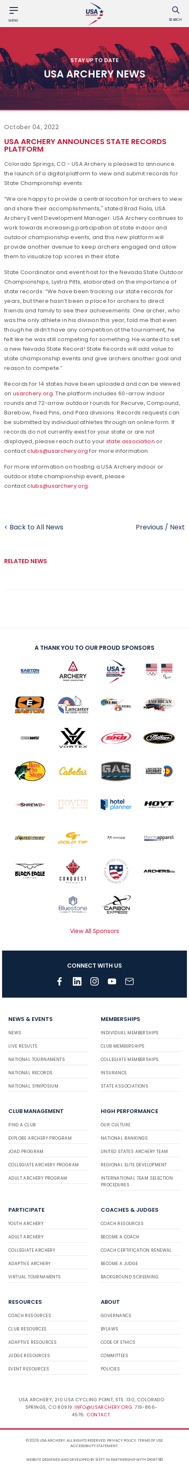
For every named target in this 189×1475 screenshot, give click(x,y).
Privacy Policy (121, 1440)
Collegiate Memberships (130, 1059)
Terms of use (150, 1440)
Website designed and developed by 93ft (65, 1459)
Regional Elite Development (134, 1165)
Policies (110, 1369)
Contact (98, 1414)
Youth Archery (25, 1223)
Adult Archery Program (37, 1178)
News (15, 1033)
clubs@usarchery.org (57, 451)
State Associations (124, 1086)
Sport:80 (155, 1459)
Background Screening (130, 1277)
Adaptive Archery (29, 1263)
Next (177, 527)
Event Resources (28, 1369)
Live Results (23, 1046)
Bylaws (109, 1329)
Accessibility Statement (94, 1445)
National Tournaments (36, 1059)
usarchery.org (33, 393)
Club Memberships (122, 1046)
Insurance (114, 1073)
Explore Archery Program (40, 1138)
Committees (114, 1356)
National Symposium (33, 1086)
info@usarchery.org (103, 1407)
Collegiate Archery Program (43, 1165)
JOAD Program (26, 1151)
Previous (149, 527)
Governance (116, 1316)
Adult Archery (25, 1237)
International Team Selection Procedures (137, 1181)
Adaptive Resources (32, 1342)
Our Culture (115, 1125)
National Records (30, 1073)
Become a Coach (120, 1237)
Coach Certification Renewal (136, 1250)
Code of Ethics (118, 1342)
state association (130, 441)
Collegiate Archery (31, 1250)
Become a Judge (119, 1263)
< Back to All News (33, 527)
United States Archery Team (134, 1151)
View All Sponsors (94, 931)
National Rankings (124, 1138)
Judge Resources (29, 1356)
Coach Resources (122, 1223)
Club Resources (27, 1329)
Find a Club (21, 1125)
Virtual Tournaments (34, 1277)
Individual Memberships (130, 1033)
